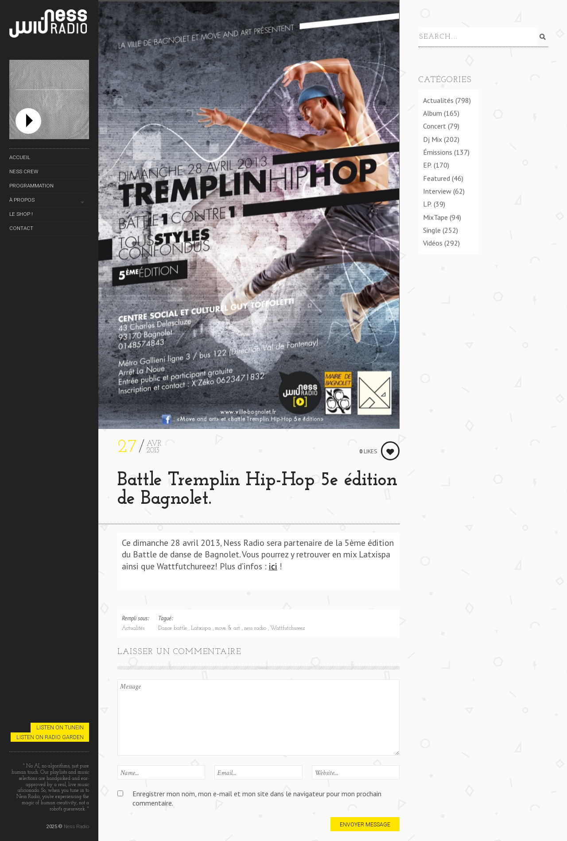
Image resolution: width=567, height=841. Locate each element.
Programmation (31, 186)
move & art (228, 628)
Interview (437, 191)
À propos (22, 200)
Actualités (133, 628)
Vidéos (433, 242)
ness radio (256, 628)
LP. (427, 203)
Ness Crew (23, 171)
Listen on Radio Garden (50, 737)
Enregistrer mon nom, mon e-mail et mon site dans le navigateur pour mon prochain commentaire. (256, 798)
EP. (427, 164)
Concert (434, 125)
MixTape (435, 217)
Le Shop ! (21, 214)
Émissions (437, 152)
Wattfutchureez (287, 628)
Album (432, 113)
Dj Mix (432, 139)
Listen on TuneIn (60, 727)
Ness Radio (76, 826)
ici (273, 566)
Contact (21, 228)
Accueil (19, 157)
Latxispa (202, 628)
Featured (436, 178)
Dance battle (173, 628)
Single (432, 230)
